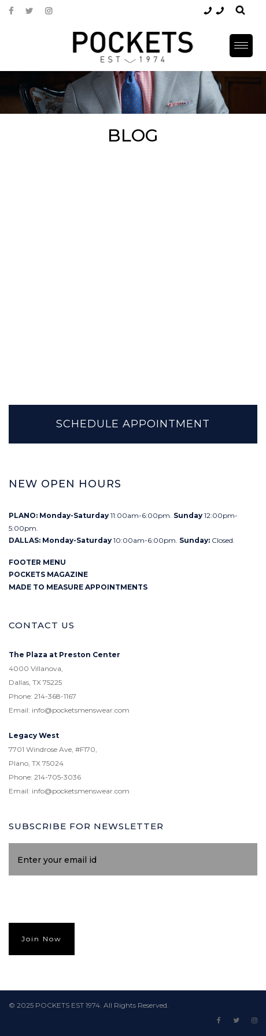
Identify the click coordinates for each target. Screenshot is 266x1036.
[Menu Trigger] (241, 45)
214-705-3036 (57, 777)
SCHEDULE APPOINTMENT (133, 424)
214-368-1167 (55, 696)
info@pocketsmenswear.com (81, 710)
